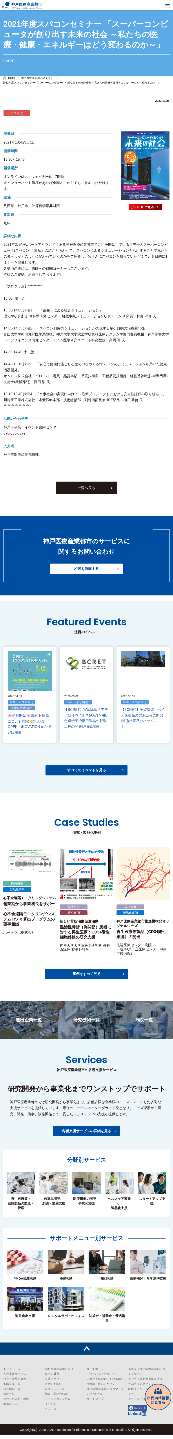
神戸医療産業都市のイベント (38, 78)
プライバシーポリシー (101, 1377)
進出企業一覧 (11, 1387)
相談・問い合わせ (56, 1397)
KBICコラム (10, 1407)
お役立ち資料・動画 (16, 1402)
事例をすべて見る (87, 977)
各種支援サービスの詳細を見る (86, 1135)
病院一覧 (9, 1397)
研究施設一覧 (11, 1392)
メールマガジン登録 (58, 1402)
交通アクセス (53, 1382)
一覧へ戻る (86, 493)
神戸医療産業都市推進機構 (145, 1382)
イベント (50, 1407)
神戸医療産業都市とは (59, 1372)
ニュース (50, 1412)
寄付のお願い (53, 1387)
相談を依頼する (86, 574)
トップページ (11, 1372)
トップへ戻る (86, 1352)
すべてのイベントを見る (86, 774)
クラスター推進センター (144, 1402)
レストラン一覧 (55, 1392)
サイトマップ (95, 1402)
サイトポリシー (97, 1372)
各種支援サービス (14, 1377)
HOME (12, 78)
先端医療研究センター (142, 1387)
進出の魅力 (52, 1377)
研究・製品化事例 (14, 1382)
